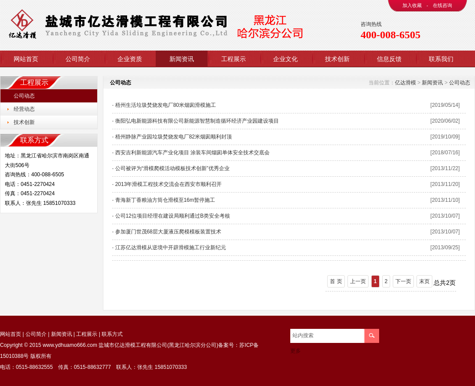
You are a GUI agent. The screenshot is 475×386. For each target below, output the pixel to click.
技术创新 (337, 58)
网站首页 (26, 58)
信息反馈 (389, 58)
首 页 (336, 281)
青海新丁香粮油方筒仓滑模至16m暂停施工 (165, 200)
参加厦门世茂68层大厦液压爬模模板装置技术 (168, 232)
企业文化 (285, 58)
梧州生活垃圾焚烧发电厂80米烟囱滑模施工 (165, 105)
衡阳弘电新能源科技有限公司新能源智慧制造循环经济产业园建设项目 (197, 121)
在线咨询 (442, 5)
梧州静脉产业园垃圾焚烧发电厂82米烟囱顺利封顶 (173, 137)
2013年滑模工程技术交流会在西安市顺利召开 (168, 184)
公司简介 (78, 58)
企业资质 (129, 58)
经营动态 (24, 109)
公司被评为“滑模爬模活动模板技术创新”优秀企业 (172, 168)
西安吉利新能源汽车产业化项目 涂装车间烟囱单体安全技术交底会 (192, 152)
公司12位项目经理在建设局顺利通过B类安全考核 (172, 216)
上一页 (358, 281)
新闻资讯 (181, 58)
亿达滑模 (405, 83)
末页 (424, 281)
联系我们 (441, 58)
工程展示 (233, 58)
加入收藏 (412, 5)
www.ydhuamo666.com (70, 345)
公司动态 (24, 96)
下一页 (403, 281)
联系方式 (112, 334)
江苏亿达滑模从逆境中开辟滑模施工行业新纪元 (170, 247)
